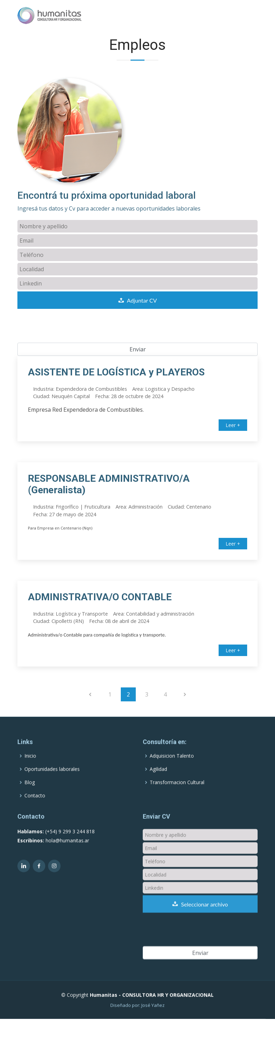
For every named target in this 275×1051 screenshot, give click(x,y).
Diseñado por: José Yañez (137, 1021)
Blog (29, 798)
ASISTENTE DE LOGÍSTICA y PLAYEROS (116, 372)
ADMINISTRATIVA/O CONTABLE (100, 597)
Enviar (137, 349)
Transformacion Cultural (177, 798)
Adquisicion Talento (172, 772)
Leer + (233, 425)
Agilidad (158, 785)
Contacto (34, 811)
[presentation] (70, 329)
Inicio (30, 772)
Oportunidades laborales (52, 785)
